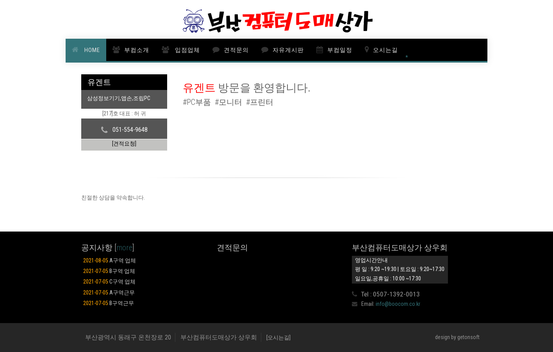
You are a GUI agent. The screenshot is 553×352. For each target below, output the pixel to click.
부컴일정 (339, 50)
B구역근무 (108, 303)
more (124, 247)
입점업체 (186, 50)
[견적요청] (124, 143)
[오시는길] (278, 337)
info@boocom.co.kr (398, 304)
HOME (91, 50)
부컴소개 (136, 50)
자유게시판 (288, 50)
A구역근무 (109, 292)
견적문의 (236, 50)
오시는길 (385, 50)
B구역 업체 (109, 271)
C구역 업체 (109, 281)
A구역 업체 (109, 260)
